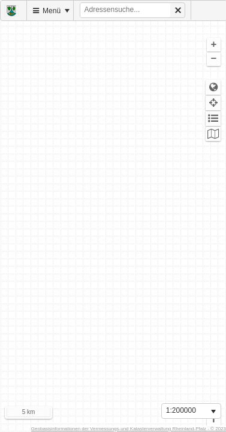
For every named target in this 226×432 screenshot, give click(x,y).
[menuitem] (14, 10)
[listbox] (191, 411)
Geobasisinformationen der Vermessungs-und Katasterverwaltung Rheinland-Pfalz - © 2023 (128, 428)
